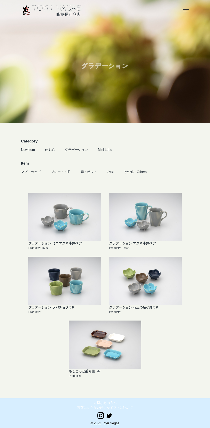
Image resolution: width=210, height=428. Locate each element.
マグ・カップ (31, 172)
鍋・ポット (89, 172)
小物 (110, 172)
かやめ (50, 149)
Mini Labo (105, 149)
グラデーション (76, 149)
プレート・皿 (61, 172)
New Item (28, 149)
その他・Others (135, 172)
